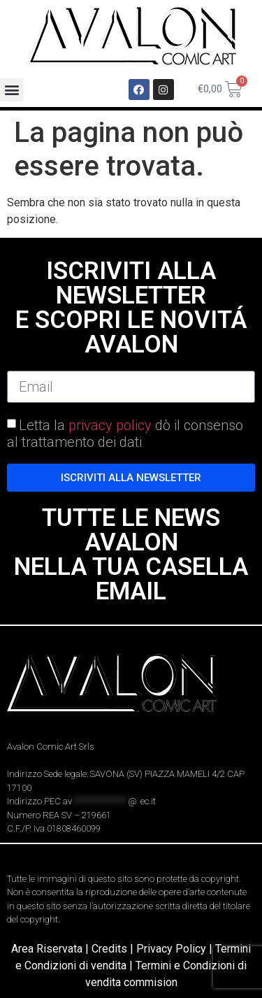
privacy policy (110, 425)
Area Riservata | (51, 948)
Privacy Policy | (175, 948)
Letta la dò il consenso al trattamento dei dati (125, 433)
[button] (11, 89)
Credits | (114, 948)
